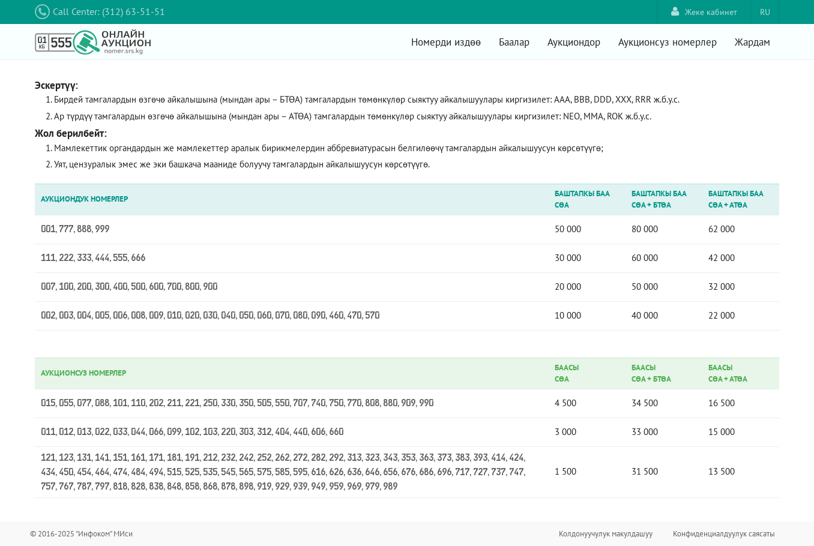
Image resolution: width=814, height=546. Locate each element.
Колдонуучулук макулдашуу (606, 534)
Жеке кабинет (704, 11)
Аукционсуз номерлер (667, 42)
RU (765, 12)
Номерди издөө (446, 42)
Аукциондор (573, 42)
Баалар (514, 42)
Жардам (752, 42)
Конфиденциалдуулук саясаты (724, 534)
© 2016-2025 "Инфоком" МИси (81, 534)
